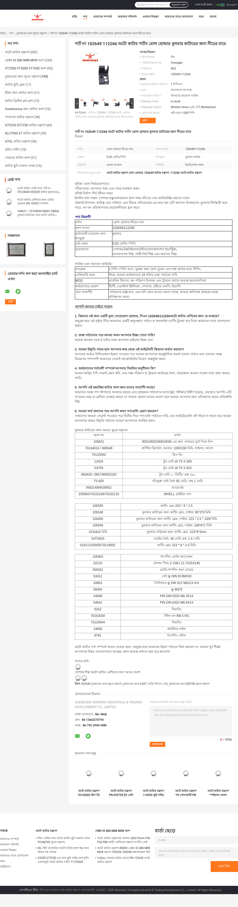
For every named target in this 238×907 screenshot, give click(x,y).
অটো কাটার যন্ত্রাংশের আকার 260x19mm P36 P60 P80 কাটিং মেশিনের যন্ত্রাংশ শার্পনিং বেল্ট (123, 840)
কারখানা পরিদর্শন (127, 16)
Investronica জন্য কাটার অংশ (24, 109)
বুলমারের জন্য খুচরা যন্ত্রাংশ (31, 33)
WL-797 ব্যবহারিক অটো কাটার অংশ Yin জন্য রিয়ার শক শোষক (63, 850)
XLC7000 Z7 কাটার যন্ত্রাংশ (22, 133)
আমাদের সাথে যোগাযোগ (179, 16)
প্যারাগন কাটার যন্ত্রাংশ (19, 117)
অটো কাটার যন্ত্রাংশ (17, 52)
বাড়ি (74, 16)
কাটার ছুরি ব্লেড (15, 84)
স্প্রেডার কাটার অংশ (17, 158)
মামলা (213, 16)
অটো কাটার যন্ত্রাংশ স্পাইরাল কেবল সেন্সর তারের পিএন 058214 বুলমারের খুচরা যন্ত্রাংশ (218, 793)
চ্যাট (144, 120)
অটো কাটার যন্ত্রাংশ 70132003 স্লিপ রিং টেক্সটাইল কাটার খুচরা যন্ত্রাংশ (89, 793)
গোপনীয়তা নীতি (28, 890)
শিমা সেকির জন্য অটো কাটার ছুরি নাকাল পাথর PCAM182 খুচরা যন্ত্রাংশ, (64, 840)
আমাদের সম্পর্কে (102, 16)
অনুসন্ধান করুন (179, 4)
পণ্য (85, 16)
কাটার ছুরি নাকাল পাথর (20, 166)
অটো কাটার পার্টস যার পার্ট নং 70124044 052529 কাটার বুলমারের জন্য (37, 192)
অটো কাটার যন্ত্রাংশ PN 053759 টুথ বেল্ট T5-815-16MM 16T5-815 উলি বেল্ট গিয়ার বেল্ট (121, 793)
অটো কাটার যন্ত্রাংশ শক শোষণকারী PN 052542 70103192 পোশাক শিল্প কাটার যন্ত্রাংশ (185, 793)
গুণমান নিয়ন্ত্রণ (151, 16)
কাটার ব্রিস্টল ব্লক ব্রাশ (19, 101)
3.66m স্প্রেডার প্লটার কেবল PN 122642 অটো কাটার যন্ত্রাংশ (123, 859)
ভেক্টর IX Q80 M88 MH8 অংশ (24, 60)
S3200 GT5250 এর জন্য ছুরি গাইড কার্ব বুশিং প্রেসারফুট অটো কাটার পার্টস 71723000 (63, 859)
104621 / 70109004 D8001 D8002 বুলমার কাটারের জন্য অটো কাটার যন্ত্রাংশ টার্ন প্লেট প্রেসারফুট (38, 215)
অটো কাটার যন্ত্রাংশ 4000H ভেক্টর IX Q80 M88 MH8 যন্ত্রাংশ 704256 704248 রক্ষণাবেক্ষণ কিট (123, 850)
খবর (201, 16)
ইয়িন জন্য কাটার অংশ (19, 93)
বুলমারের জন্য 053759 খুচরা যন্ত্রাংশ (189, 683)
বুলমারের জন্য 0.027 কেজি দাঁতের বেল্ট (145, 683)
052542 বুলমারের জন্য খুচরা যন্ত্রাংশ (101, 683)
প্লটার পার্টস (12, 149)
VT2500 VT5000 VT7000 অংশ (25, 68)
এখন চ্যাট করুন (203, 4)
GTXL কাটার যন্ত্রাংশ (17, 141)
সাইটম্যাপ (5, 866)
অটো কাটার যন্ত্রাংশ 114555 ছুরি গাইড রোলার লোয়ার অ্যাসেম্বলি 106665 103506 (153, 793)
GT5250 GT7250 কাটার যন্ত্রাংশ (25, 125)
